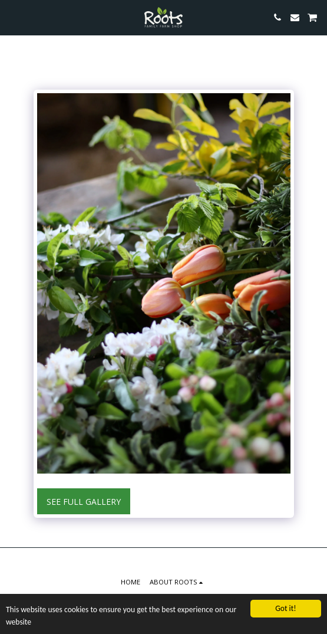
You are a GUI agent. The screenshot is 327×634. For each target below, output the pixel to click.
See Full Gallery (84, 501)
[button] (13, 17)
